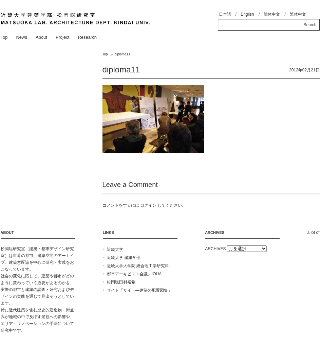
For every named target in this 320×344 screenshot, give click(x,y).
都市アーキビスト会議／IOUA (134, 274)
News (21, 37)
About (41, 37)
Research (87, 37)
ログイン (148, 205)
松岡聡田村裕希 (121, 282)
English (247, 14)
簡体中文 (272, 14)
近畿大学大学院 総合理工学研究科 (138, 265)
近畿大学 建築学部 (123, 257)
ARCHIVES (215, 248)
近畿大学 (115, 249)
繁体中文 (298, 14)
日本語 (225, 14)
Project (62, 37)
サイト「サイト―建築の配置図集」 (139, 290)
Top (4, 37)
